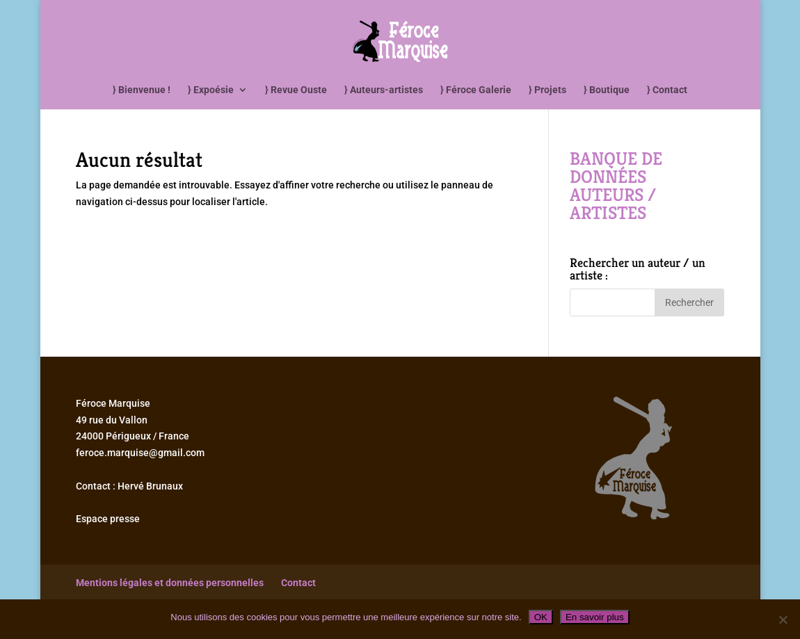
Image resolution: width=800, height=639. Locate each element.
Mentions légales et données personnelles (170, 582)
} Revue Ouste (296, 90)
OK (540, 617)
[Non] (783, 619)
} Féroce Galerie (475, 90)
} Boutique (607, 90)
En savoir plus (595, 617)
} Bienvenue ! (141, 90)
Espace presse (108, 518)
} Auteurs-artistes (383, 90)
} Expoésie (211, 90)
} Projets (547, 90)
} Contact (667, 90)
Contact (298, 582)
